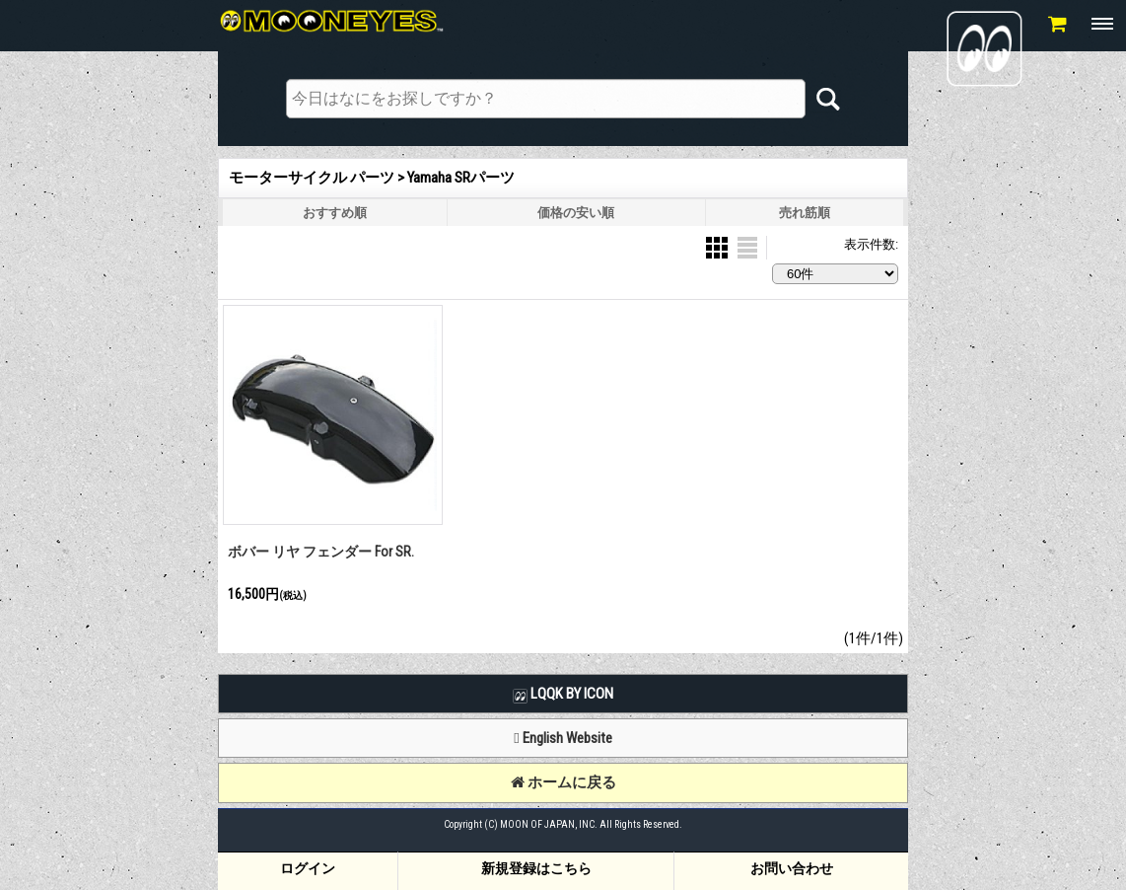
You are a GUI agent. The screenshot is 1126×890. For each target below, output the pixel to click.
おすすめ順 (335, 212)
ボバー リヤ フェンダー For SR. (321, 551)
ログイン (307, 868)
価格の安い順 (575, 212)
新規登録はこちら (536, 868)
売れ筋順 (804, 212)
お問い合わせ (791, 868)
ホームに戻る (563, 782)
